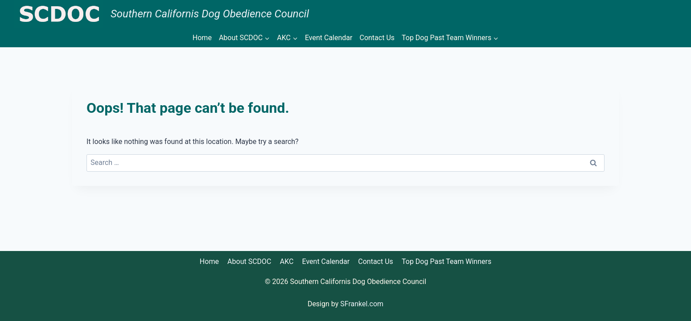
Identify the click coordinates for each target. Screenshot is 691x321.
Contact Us (377, 37)
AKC (287, 261)
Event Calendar (329, 37)
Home (202, 37)
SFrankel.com (361, 304)
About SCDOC (249, 261)
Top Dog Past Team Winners (446, 261)
